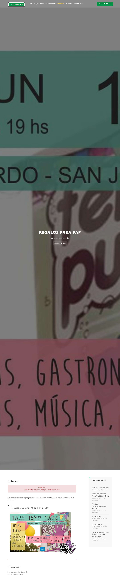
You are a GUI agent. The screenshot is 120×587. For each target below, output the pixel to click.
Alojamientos (39, 4)
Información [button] (79, 4)
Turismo (69, 4)
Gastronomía (51, 4)
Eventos (63, 243)
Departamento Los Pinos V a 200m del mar (100, 495)
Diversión (60, 4)
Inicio (30, 4)
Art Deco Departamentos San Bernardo (99, 506)
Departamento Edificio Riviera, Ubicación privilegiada (100, 534)
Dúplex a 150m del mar (100, 488)
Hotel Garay (96, 516)
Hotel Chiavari (97, 524)
